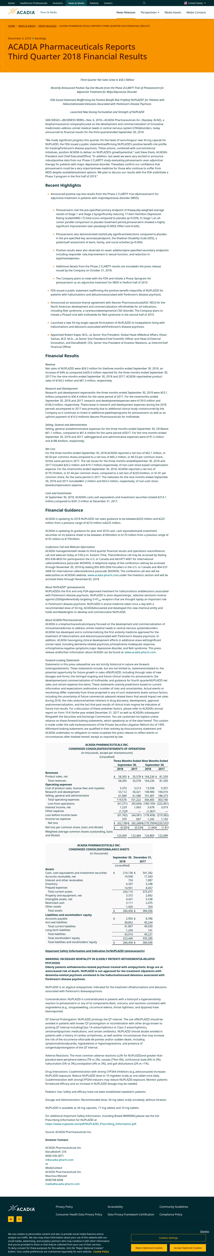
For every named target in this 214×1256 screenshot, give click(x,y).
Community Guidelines (174, 1207)
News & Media (48, 12)
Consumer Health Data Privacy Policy (79, 1214)
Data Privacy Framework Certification (131, 1214)
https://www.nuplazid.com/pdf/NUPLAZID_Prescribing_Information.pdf (90, 1124)
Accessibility (115, 1207)
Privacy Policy (64, 1207)
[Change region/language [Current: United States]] (195, 3)
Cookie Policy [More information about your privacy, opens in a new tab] (101, 1251)
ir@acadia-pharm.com (59, 1160)
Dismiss (204, 1231)
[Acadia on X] (19, 1219)
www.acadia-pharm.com (102, 575)
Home (11, 25)
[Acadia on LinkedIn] (11, 1219)
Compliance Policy (171, 1214)
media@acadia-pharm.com (62, 1184)
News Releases (47, 25)
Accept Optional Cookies (188, 1247)
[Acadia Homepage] (21, 12)
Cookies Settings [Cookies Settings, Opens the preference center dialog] (168, 1237)
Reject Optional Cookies (149, 1247)
